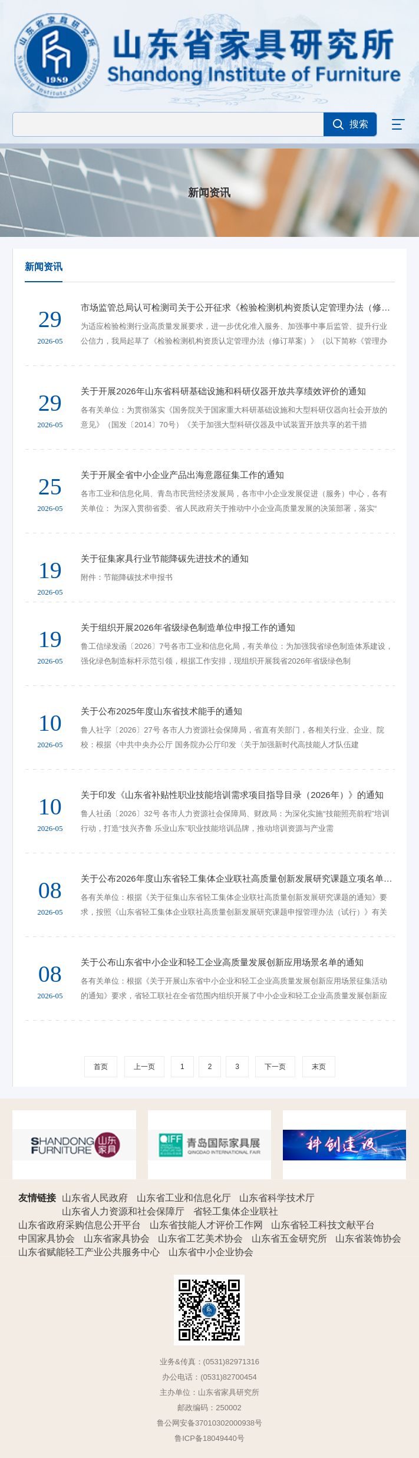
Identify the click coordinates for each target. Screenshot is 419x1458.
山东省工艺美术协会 (201, 1238)
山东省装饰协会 (369, 1238)
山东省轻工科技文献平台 (324, 1225)
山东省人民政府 (96, 1198)
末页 (319, 1067)
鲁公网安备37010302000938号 (209, 1423)
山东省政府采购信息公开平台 (80, 1225)
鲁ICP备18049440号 (209, 1438)
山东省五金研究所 (290, 1238)
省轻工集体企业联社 (237, 1211)
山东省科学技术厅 (278, 1198)
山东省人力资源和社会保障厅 (124, 1211)
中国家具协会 (47, 1238)
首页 (101, 1067)
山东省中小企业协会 (212, 1252)
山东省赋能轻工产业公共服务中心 (90, 1252)
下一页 (275, 1067)
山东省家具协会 (118, 1238)
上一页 (144, 1067)
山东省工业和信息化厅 (185, 1198)
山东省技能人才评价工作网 (207, 1225)
